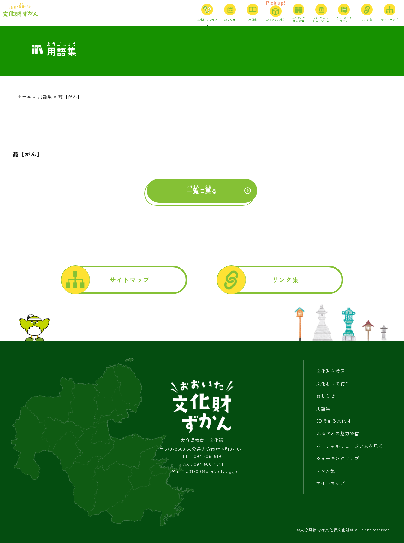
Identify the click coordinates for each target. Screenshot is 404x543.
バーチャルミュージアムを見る (349, 446)
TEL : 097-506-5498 (202, 456)
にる (202, 189)
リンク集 (285, 279)
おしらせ (325, 396)
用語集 (45, 96)
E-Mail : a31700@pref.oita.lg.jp (202, 471)
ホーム (24, 96)
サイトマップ (130, 279)
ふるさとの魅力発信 (337, 433)
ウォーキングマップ (337, 458)
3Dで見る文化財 (333, 421)
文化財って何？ (333, 383)
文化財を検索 (330, 371)
